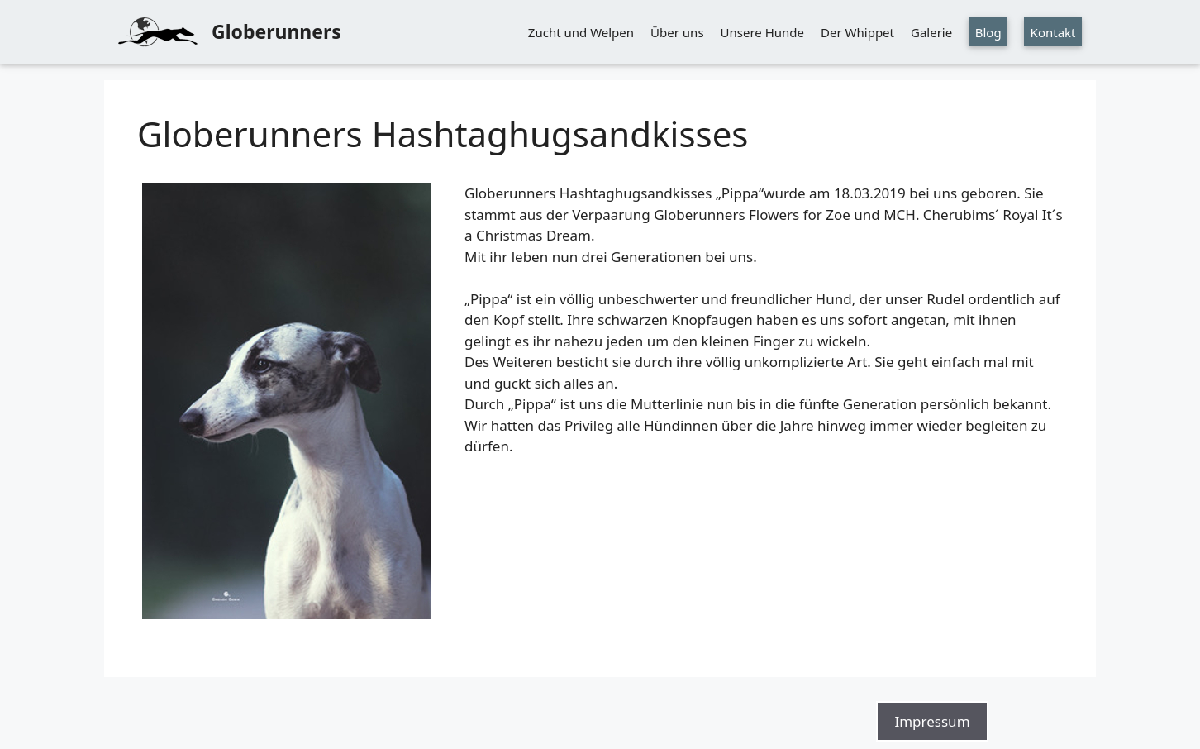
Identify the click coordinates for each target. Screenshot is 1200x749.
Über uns (676, 32)
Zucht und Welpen (581, 32)
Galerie (931, 32)
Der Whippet (857, 32)
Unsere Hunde (762, 32)
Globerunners (276, 31)
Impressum (931, 721)
